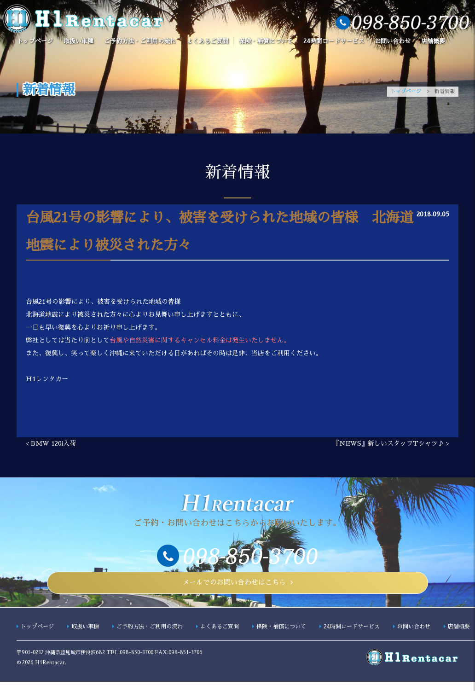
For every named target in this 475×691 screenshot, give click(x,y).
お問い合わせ (393, 41)
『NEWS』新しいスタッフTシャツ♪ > (391, 444)
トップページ (35, 41)
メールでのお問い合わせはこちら (234, 587)
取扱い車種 (78, 41)
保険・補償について (266, 41)
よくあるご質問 (207, 41)
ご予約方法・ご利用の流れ (140, 41)
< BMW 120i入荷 (51, 444)
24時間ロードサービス (333, 41)
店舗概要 (433, 41)
